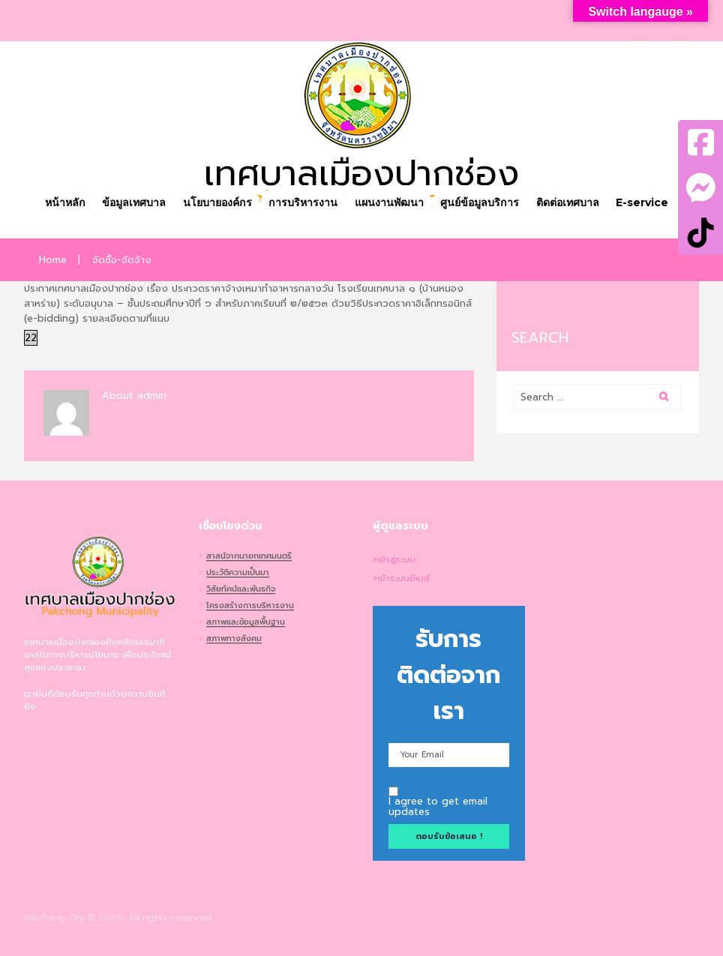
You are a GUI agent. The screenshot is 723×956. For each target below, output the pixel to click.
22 (31, 338)
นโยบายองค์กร (217, 202)
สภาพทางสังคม (234, 639)
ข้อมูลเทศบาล (134, 202)
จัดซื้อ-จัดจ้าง (122, 260)
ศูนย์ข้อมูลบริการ (479, 202)
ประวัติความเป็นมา (237, 573)
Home (53, 260)
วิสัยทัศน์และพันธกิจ (240, 590)
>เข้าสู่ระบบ (394, 559)
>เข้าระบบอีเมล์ (401, 578)
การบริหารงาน (303, 202)
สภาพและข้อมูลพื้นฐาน (245, 623)
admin (151, 395)
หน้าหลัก (65, 202)
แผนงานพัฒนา (389, 202)
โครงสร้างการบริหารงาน (250, 606)
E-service (642, 202)
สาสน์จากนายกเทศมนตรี (249, 557)
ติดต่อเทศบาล (567, 202)
